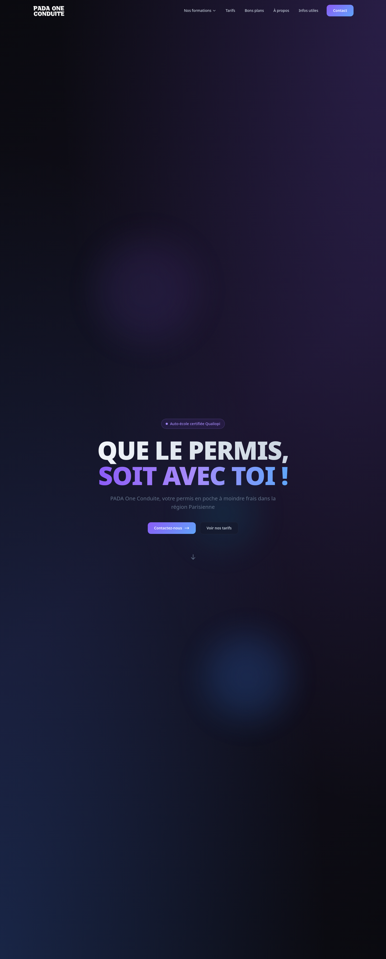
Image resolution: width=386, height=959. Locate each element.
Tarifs (230, 10)
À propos (281, 10)
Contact (340, 10)
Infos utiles (308, 10)
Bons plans (254, 10)
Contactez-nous (171, 528)
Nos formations (200, 10)
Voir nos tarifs (219, 527)
